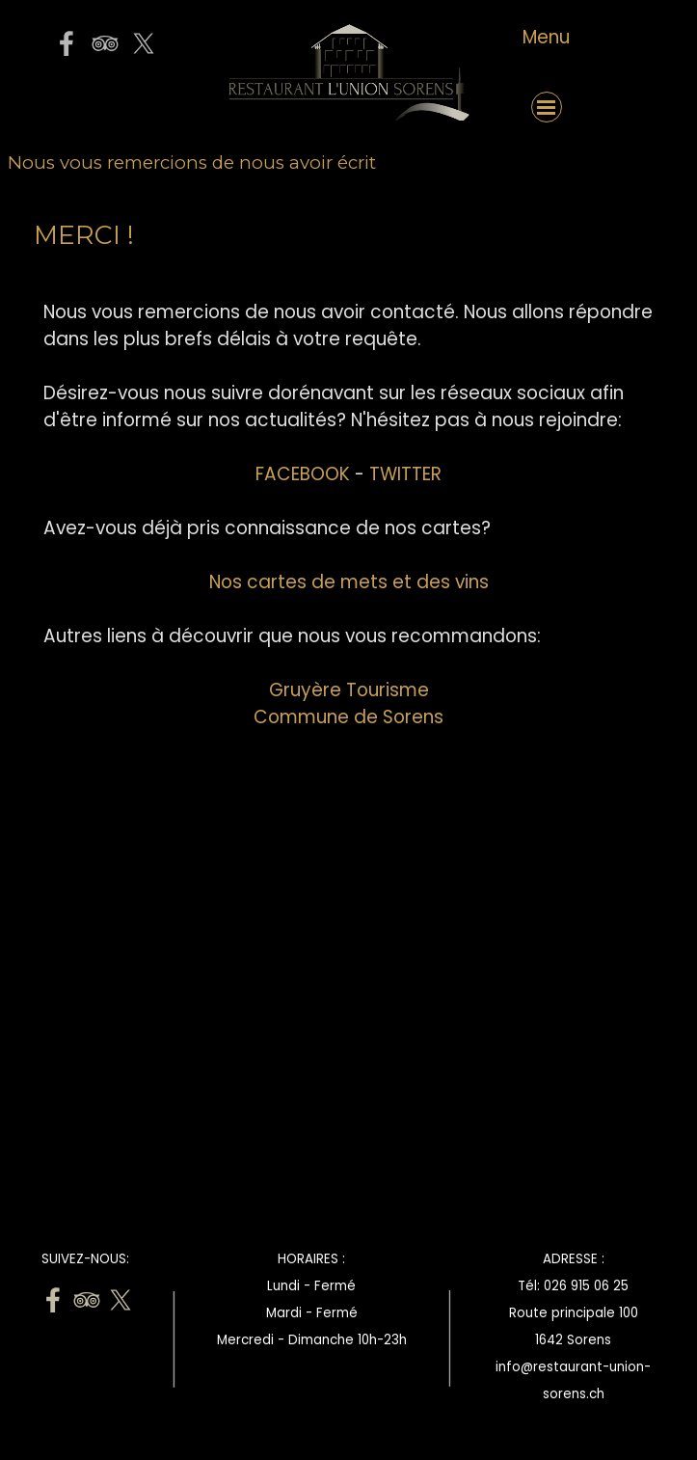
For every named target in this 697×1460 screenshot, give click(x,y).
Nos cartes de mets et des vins (349, 582)
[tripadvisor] (105, 43)
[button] (105, 107)
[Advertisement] (349, 1016)
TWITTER (405, 474)
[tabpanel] (546, 37)
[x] (143, 43)
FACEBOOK (302, 474)
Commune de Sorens (348, 717)
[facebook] (66, 43)
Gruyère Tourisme (349, 690)
